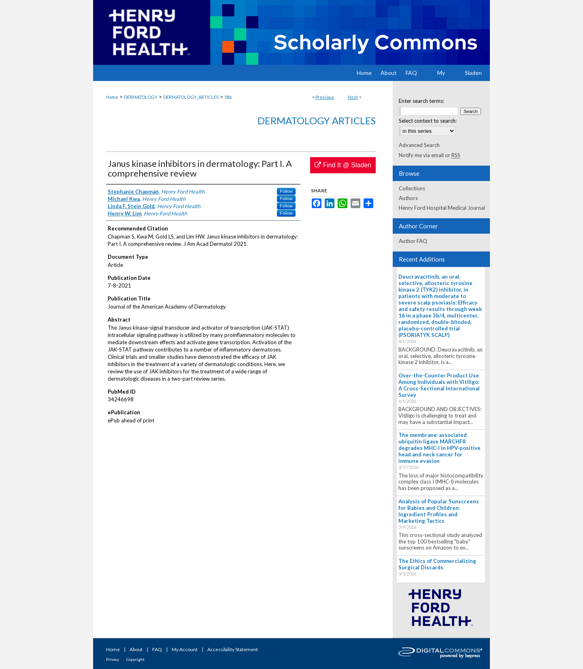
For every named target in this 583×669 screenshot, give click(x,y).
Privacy (112, 659)
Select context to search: (428, 120)
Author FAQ (413, 241)
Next (353, 97)
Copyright (135, 659)
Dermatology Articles (316, 120)
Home (112, 97)
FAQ (157, 649)
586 (228, 97)
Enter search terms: (421, 101)
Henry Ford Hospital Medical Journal (442, 208)
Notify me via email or (429, 155)
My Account (185, 649)
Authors (408, 198)
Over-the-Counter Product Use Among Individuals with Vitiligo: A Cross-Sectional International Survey (439, 385)
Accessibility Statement (232, 649)
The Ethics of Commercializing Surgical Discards (437, 564)
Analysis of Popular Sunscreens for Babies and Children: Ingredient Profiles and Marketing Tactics (438, 511)
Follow (286, 191)
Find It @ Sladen (343, 165)
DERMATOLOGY (140, 97)
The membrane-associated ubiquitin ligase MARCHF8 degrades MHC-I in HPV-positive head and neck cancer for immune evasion (439, 448)
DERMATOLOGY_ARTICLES (191, 97)
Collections (412, 188)
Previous (324, 97)
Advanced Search (419, 145)
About (136, 649)
